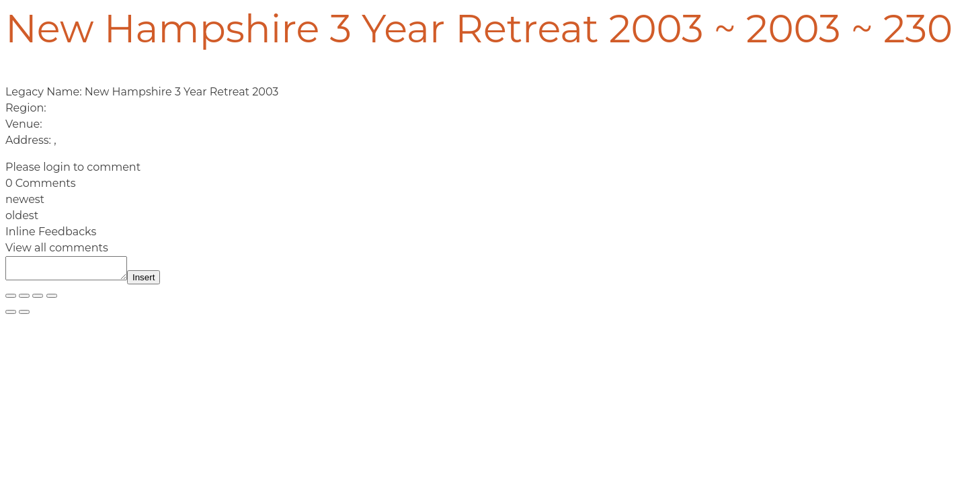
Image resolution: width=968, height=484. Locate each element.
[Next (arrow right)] (24, 316)
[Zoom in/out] (10, 300)
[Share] (37, 300)
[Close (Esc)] (51, 300)
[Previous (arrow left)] (10, 316)
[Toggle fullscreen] (24, 300)
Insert (157, 281)
